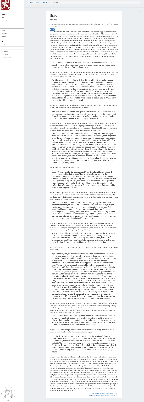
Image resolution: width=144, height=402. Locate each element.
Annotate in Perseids (105, 393)
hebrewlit (4, 23)
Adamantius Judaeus (6, 57)
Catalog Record (95, 393)
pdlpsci (3, 30)
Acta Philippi (5, 51)
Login (141, 12)
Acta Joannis (5, 48)
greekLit (38, 2)
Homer (45, 2)
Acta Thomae (5, 54)
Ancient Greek (5, 20)
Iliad (50, 2)
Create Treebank (114, 393)
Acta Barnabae (5, 44)
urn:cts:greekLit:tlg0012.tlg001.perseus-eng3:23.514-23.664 (103, 395)
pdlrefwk (4, 36)
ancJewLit (4, 33)
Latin (3, 27)
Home (31, 2)
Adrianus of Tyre (6, 60)
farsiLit (3, 17)
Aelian (3, 64)
